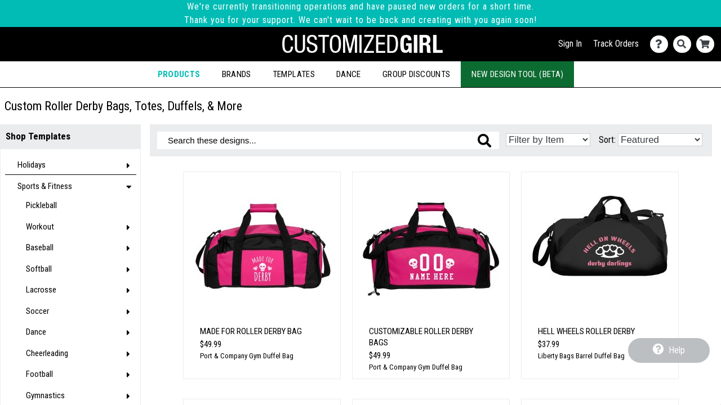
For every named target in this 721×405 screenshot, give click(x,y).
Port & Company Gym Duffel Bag (246, 356)
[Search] (684, 44)
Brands (236, 74)
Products (179, 74)
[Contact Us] (661, 44)
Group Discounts (416, 74)
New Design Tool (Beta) (517, 74)
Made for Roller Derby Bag (251, 331)
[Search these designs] (328, 140)
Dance (348, 74)
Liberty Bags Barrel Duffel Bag (581, 356)
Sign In (570, 43)
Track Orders (616, 43)
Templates (294, 74)
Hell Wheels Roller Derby (586, 331)
